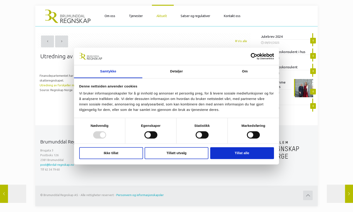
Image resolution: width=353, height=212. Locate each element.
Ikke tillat (111, 153)
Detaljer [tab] (176, 71)
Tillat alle (242, 153)
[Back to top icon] (308, 195)
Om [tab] (245, 71)
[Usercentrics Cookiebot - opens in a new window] (254, 56)
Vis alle (241, 41)
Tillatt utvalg (176, 153)
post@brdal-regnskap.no (57, 164)
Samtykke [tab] (108, 71)
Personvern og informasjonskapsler (140, 195)
